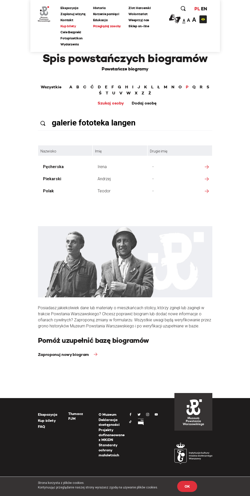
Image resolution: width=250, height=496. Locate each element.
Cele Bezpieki (71, 32)
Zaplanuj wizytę (73, 14)
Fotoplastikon (72, 38)
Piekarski (52, 178)
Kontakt (67, 20)
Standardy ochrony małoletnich (109, 450)
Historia (99, 8)
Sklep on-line (138, 26)
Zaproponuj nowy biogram (64, 354)
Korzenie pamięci (106, 14)
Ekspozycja (69, 8)
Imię (98, 151)
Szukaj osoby (111, 103)
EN (204, 9)
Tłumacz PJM (75, 416)
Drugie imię (158, 151)
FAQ (41, 426)
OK (187, 486)
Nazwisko (48, 151)
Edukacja (100, 20)
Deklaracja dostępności (109, 422)
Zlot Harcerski (139, 8)
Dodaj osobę (144, 103)
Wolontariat (137, 14)
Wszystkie (51, 87)
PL (197, 9)
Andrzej (104, 178)
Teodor (104, 191)
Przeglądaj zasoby (107, 26)
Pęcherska (53, 166)
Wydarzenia (70, 44)
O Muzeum (108, 414)
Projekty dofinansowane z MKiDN (112, 435)
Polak (48, 191)
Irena (102, 166)
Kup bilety (68, 26)
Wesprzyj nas (138, 20)
